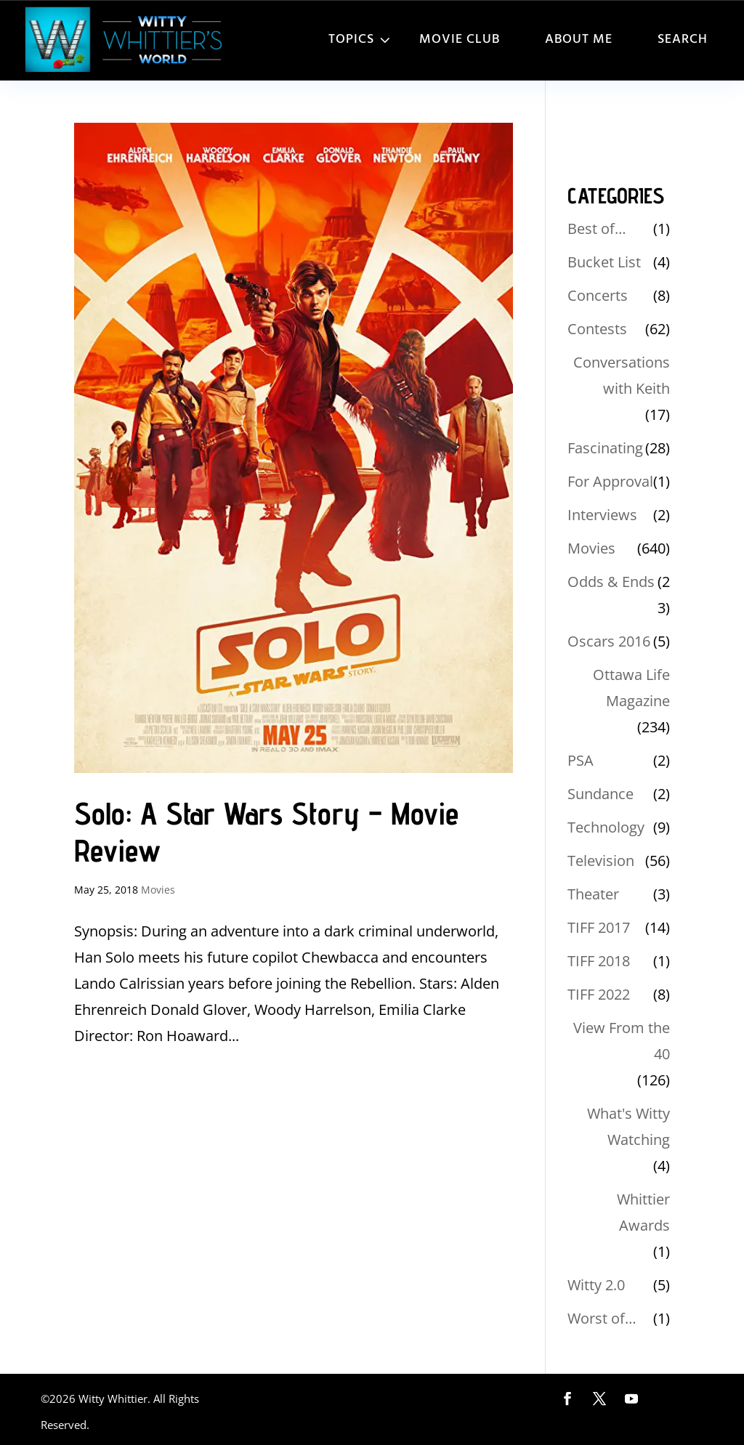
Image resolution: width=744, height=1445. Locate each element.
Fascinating (605, 448)
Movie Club (459, 39)
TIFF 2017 (598, 927)
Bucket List (604, 262)
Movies (158, 889)
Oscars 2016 (608, 641)
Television (600, 860)
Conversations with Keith (621, 375)
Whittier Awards (643, 1212)
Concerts (597, 295)
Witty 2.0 (596, 1285)
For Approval (610, 481)
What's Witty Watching (628, 1126)
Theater (593, 894)
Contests (597, 329)
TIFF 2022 (598, 994)
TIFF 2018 (598, 961)
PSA (580, 760)
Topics (351, 39)
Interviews (602, 515)
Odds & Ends (611, 581)
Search (683, 39)
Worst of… (601, 1318)
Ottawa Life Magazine (631, 688)
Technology (605, 827)
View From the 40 (621, 1041)
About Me (578, 39)
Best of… (596, 228)
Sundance (600, 794)
